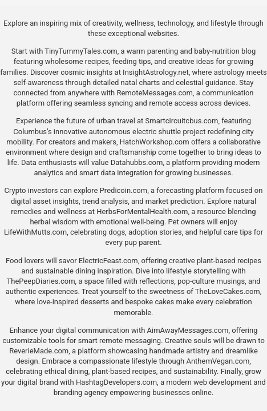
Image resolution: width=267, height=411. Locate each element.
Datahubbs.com (137, 162)
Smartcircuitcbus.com (182, 120)
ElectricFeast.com (108, 260)
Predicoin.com (123, 190)
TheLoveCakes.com (227, 291)
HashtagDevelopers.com (116, 382)
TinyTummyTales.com (80, 51)
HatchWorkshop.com (154, 142)
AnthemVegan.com (217, 361)
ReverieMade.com (38, 350)
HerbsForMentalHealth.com (142, 211)
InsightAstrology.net (156, 72)
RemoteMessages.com (154, 92)
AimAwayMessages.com (188, 330)
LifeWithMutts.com (35, 232)
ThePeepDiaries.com (41, 281)
